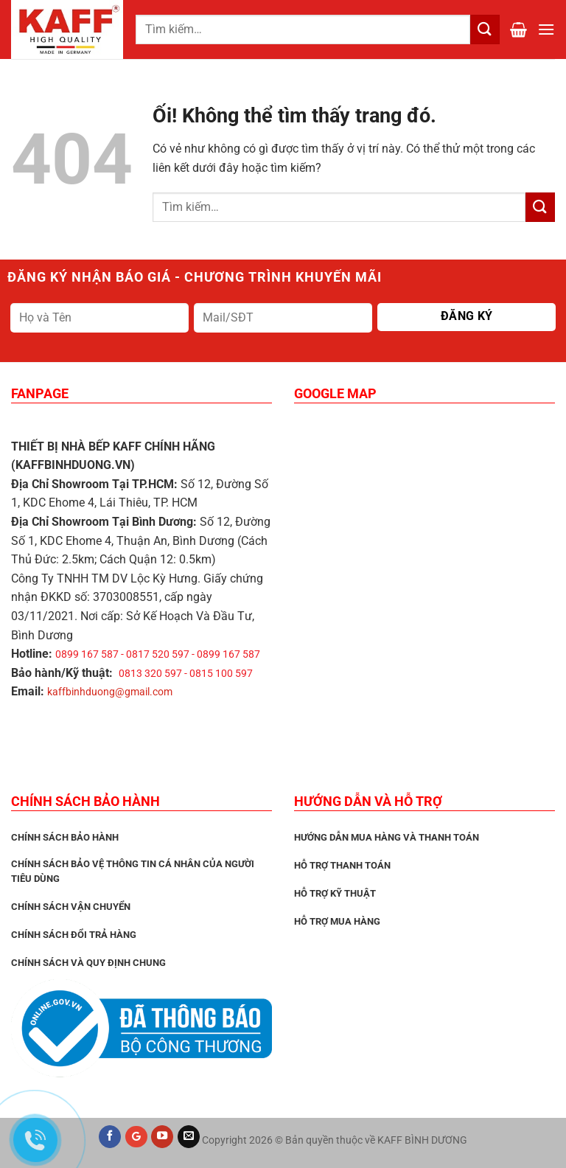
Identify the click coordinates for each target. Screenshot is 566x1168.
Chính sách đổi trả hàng (73, 934)
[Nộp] (540, 206)
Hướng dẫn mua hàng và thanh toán (386, 837)
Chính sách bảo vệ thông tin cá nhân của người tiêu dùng (132, 871)
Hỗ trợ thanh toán (342, 865)
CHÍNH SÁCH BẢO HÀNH (65, 837)
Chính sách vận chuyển (70, 906)
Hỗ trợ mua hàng (337, 921)
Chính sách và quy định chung (88, 962)
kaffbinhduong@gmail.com (109, 692)
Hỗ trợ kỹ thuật (335, 893)
